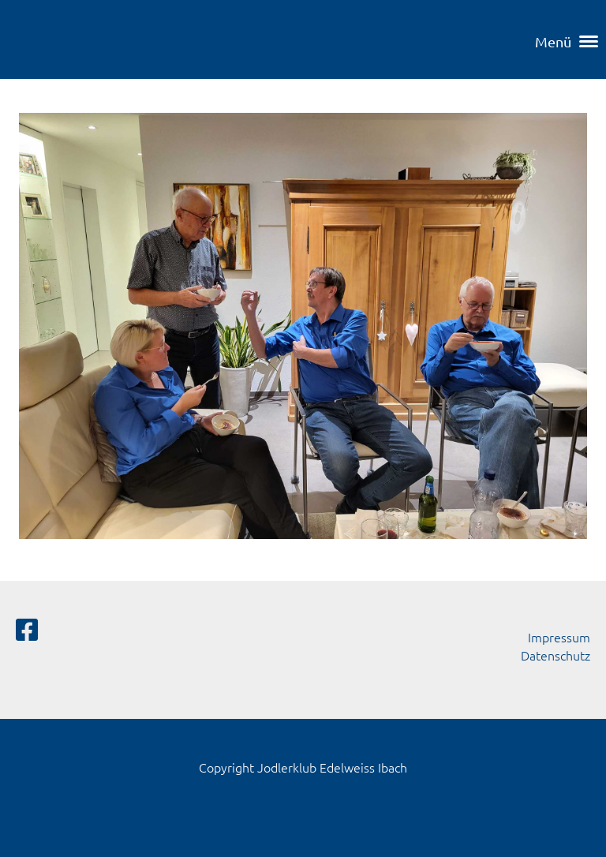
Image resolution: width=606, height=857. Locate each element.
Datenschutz (555, 655)
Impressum (559, 637)
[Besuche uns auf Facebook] (27, 630)
